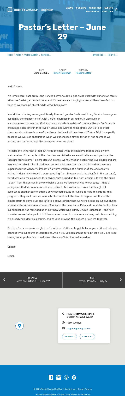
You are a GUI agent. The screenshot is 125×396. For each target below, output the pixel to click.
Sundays (81, 8)
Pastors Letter (31, 55)
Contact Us (70, 389)
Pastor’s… (45, 55)
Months (113, 55)
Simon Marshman (62, 73)
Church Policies (85, 389)
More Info (69, 337)
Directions (87, 337)
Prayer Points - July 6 (92, 281)
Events (108, 8)
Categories (99, 55)
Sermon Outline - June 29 (33, 281)
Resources (92, 12)
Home (10, 55)
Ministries (95, 8)
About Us (107, 12)
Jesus (69, 8)
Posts (18, 55)
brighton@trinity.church (79, 328)
